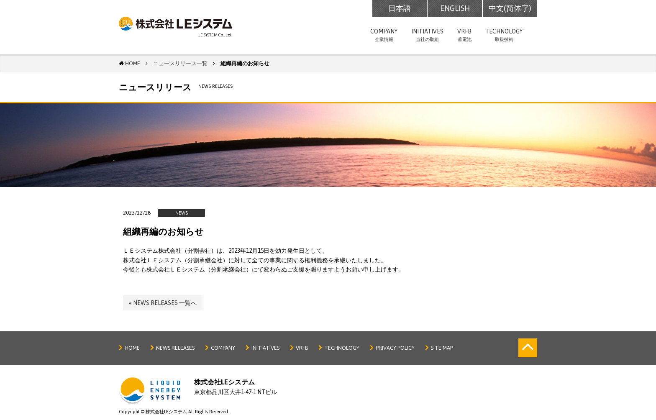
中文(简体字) (510, 8)
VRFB (464, 36)
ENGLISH (455, 8)
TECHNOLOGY (504, 36)
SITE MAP (442, 348)
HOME (132, 348)
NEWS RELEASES (175, 348)
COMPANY (383, 36)
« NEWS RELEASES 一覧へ (163, 303)
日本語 (399, 8)
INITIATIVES (427, 36)
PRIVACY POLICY (395, 348)
